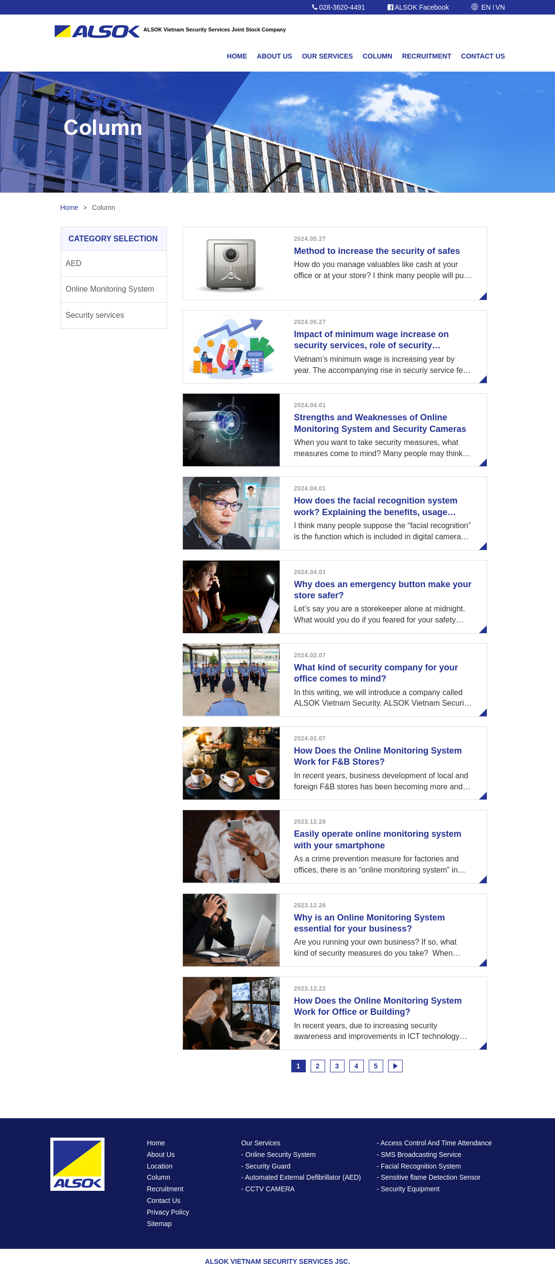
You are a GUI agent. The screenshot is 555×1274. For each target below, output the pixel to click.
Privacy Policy (168, 1212)
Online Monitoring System (110, 289)
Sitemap (159, 1224)
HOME (237, 56)
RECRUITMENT (426, 56)
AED (74, 263)
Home (69, 207)
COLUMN (377, 56)
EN (486, 7)
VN (500, 7)
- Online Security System (278, 1154)
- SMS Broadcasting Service (418, 1154)
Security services (95, 315)
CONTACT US (483, 56)
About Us (161, 1154)
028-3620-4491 (338, 7)
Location (160, 1166)
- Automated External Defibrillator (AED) (300, 1177)
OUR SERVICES (327, 56)
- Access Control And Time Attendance (434, 1143)
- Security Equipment (407, 1189)
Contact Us (163, 1200)
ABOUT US (274, 56)
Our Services (260, 1143)
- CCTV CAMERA (267, 1189)
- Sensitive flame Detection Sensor (428, 1177)
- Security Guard (265, 1166)
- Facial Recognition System (418, 1166)
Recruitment (165, 1189)
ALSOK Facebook (418, 7)
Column (158, 1177)
